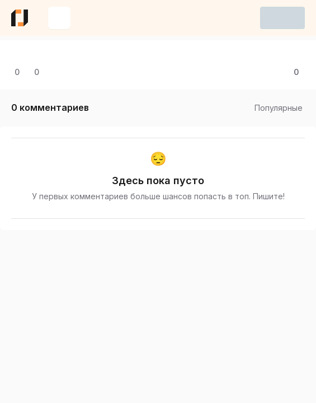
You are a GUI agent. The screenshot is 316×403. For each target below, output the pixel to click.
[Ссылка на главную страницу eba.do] (19, 18)
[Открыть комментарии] (15, 72)
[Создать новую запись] (59, 18)
